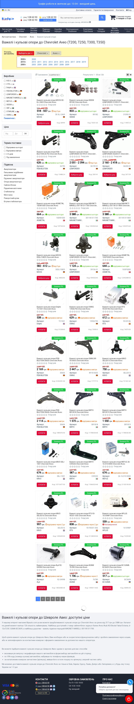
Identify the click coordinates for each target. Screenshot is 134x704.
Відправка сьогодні (13, 147)
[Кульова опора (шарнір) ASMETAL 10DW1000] (51, 191)
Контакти (120, 10)
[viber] (16, 697)
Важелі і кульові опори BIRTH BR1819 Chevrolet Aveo (114, 411)
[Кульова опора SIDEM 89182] (84, 88)
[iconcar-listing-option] (130, 74)
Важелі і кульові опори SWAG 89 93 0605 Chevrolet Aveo (83, 359)
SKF (10, 108)
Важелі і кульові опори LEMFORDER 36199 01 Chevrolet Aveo (82, 153)
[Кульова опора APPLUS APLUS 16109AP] (116, 501)
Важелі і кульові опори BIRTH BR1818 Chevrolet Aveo (81, 411)
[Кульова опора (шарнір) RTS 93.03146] (116, 295)
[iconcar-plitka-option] (127, 74)
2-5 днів (8, 154)
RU (9, 10)
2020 (34, 59)
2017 (73, 62)
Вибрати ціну (43, 123)
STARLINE (11, 111)
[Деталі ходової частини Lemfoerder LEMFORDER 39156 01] (84, 244)
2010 (34, 62)
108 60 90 (28, 17)
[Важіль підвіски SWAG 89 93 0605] (84, 347)
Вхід (128, 10)
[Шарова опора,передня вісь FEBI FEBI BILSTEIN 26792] (51, 140)
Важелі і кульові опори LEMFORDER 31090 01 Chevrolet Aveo (115, 101)
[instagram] (8, 697)
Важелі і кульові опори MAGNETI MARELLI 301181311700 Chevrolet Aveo (83, 204)
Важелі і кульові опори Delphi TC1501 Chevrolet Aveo (49, 308)
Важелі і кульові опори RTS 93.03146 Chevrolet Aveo (113, 308)
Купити (74, 123)
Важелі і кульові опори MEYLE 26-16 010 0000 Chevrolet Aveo (116, 463)
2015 (62, 62)
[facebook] (4, 697)
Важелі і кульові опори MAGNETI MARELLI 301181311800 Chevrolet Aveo (116, 204)
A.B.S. (10, 81)
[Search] (102, 18)
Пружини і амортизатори (14, 178)
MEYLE (10, 101)
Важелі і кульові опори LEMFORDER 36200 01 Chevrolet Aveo (115, 153)
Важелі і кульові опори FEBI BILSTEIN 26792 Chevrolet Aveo (49, 153)
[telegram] (12, 697)
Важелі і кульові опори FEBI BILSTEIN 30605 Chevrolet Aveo (49, 359)
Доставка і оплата (83, 10)
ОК (25, 134)
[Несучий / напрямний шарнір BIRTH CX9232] (83, 450)
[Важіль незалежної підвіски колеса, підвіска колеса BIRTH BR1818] (84, 399)
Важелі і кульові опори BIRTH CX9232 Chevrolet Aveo (81, 463)
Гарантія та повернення (104, 10)
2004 (39, 65)
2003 (34, 65)
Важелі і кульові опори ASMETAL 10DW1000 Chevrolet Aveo (50, 204)
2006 (51, 65)
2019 (84, 62)
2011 (39, 62)
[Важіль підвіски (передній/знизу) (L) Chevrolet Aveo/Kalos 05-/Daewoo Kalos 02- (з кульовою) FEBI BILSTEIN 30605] (51, 347)
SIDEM (9, 105)
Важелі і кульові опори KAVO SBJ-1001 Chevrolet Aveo (51, 463)
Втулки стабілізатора (13, 201)
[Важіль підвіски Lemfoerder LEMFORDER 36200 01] (116, 140)
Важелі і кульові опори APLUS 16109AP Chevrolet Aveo (114, 514)
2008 (62, 65)
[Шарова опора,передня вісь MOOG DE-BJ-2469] (51, 88)
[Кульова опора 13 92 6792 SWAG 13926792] (84, 295)
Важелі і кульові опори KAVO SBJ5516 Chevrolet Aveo (48, 514)
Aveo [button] (56, 53)
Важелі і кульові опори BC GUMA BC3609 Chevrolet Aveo (115, 566)
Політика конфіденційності (113, 695)
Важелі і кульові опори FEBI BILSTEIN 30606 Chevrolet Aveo (49, 411)
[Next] (62, 599)
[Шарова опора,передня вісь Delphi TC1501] (51, 295)
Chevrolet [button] (42, 53)
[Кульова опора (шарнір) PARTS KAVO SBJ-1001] (51, 450)
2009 (67, 65)
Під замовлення (12, 157)
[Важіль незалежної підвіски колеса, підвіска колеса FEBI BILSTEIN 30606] (51, 398)
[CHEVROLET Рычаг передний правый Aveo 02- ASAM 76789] (84, 553)
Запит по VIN (47, 20)
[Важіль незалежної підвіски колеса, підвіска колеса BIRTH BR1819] (116, 399)
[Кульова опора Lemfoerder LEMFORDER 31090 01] (116, 88)
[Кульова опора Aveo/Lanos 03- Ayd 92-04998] (51, 553)
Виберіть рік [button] (25, 53)
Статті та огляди (109, 699)
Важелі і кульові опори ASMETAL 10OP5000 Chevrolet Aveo (116, 256)
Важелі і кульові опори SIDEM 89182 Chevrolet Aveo (82, 101)
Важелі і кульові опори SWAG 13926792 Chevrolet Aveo (82, 308)
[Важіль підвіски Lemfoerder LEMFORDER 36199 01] (84, 140)
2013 (51, 62)
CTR (9, 84)
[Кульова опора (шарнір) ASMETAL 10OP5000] (116, 243)
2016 (67, 62)
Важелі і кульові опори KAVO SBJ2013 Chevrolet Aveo (114, 359)
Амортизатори (10, 169)
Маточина (8, 195)
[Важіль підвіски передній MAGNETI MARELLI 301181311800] (116, 192)
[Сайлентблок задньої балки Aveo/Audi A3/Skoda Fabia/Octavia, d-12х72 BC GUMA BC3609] (116, 553)
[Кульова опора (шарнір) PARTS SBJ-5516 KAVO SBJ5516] (51, 501)
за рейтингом (54, 75)
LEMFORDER (12, 94)
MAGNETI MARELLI (15, 98)
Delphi (10, 87)
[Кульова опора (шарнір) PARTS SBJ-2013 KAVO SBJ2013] (116, 346)
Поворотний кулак (11, 198)
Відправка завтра (12, 151)
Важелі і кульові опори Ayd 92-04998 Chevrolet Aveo (49, 566)
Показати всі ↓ (10, 118)
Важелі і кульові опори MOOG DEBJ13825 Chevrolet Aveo (49, 256)
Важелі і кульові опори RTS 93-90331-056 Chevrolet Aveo (82, 514)
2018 (78, 62)
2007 (56, 65)
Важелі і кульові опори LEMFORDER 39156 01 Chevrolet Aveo (82, 256)
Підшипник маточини (13, 188)
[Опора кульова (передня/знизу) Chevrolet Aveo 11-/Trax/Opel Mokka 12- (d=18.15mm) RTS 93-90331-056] (84, 501)
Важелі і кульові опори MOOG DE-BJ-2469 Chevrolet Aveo (50, 101)
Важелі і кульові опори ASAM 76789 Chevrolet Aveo (82, 566)
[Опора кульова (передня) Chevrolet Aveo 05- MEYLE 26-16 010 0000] (116, 450)
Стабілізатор (9, 192)
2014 (56, 62)
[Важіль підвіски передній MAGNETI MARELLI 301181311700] (83, 192)
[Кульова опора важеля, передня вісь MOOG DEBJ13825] (50, 244)
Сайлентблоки (10, 185)
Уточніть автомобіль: (9, 53)
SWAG (10, 115)
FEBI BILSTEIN (13, 91)
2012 (45, 62)
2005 (45, 65)
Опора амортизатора (13, 182)
